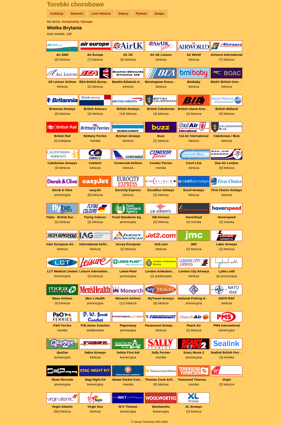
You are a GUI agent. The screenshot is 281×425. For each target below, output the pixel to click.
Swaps (160, 13)
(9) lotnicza (227, 105)
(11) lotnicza (128, 294)
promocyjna (63, 186)
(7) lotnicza (96, 51)
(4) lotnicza (96, 105)
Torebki (12, 86)
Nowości (77, 13)
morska (96, 132)
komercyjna (63, 267)
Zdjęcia (12, 38)
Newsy (12, 45)
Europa (87, 21)
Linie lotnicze (101, 13)
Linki (10, 78)
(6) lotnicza (128, 51)
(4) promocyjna (227, 267)
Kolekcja (57, 13)
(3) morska (227, 348)
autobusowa (96, 321)
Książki (12, 54)
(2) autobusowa (161, 267)
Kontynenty (70, 21)
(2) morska (194, 213)
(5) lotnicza (63, 51)
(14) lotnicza (128, 105)
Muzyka (12, 62)
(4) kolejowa (63, 132)
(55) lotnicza (63, 403)
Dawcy (124, 13)
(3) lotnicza (63, 159)
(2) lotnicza (96, 78)
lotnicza (161, 51)
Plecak (12, 70)
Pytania (141, 13)
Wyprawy (13, 29)
